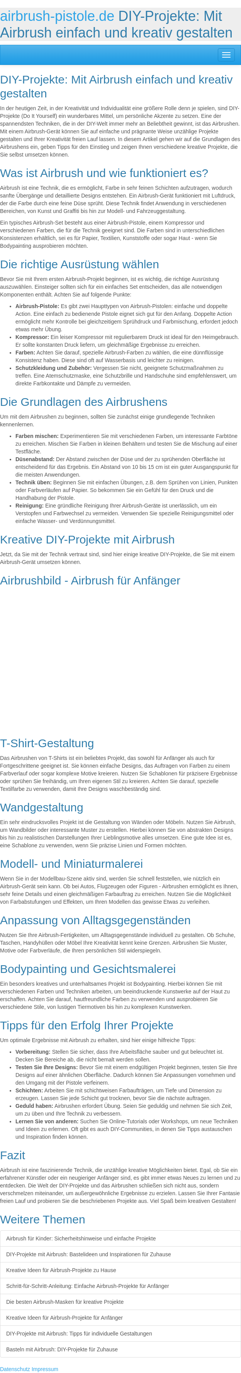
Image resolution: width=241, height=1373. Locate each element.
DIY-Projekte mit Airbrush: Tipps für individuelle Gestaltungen (79, 1333)
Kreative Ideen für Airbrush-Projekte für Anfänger (64, 1318)
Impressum (45, 1369)
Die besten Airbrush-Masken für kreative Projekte (65, 1302)
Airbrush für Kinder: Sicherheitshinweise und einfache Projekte (81, 1238)
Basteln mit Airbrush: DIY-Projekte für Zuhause (62, 1349)
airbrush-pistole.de (57, 16)
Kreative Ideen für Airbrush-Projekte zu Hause (61, 1270)
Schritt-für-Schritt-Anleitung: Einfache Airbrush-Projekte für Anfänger (87, 1286)
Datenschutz (15, 1369)
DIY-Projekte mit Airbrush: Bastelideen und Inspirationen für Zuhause (88, 1254)
